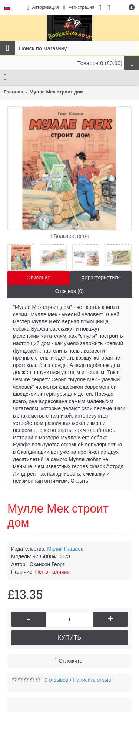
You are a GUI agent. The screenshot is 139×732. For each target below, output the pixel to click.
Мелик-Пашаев (65, 549)
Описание (38, 277)
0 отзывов (56, 680)
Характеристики (100, 277)
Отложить (70, 661)
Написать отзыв (92, 680)
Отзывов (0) (69, 291)
